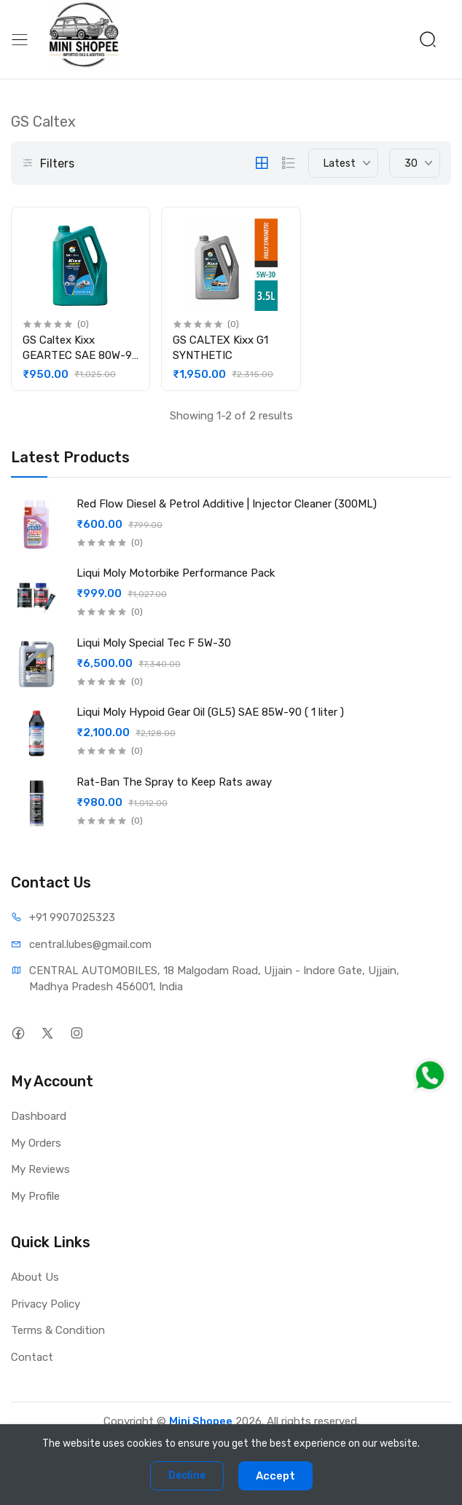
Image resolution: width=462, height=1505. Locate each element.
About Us (35, 1277)
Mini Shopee (200, 1421)
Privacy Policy (45, 1304)
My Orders (36, 1143)
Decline (186, 1475)
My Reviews (40, 1169)
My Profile (35, 1196)
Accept (275, 1475)
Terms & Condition (58, 1330)
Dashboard (38, 1116)
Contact (32, 1357)
